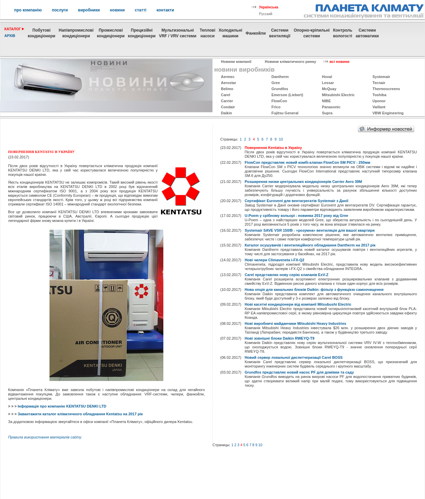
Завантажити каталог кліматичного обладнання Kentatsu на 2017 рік (80, 414)
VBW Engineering (387, 113)
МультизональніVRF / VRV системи (177, 33)
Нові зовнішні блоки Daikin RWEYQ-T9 (279, 338)
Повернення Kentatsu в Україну (273, 148)
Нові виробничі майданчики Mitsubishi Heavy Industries (295, 323)
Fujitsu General (284, 113)
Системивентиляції (279, 33)
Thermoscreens (386, 89)
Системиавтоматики (367, 33)
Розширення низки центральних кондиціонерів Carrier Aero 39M (303, 182)
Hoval (327, 77)
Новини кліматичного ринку (290, 62)
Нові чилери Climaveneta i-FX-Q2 (274, 260)
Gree (275, 83)
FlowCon (279, 101)
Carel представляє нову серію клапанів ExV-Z (286, 275)
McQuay (329, 89)
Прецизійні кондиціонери (142, 33)
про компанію (28, 10)
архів (9, 36)
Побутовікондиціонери (41, 33)
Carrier (227, 101)
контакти (165, 10)
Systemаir (381, 77)
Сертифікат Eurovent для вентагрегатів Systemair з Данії (296, 201)
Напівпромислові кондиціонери (76, 33)
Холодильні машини (230, 33)
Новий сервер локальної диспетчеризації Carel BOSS (293, 357)
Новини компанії (236, 62)
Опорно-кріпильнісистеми (312, 33)
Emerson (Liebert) (287, 95)
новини (117, 10)
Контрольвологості (342, 33)
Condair (228, 107)
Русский (265, 14)
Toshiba (379, 95)
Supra (327, 113)
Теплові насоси (207, 33)
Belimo (227, 89)
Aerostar (228, 83)
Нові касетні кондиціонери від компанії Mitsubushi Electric (297, 304)
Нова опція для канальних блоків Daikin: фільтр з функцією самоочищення (313, 289)
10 (281, 139)
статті (140, 10)
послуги (60, 10)
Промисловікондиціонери (111, 33)
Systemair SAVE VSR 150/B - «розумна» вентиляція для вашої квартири (309, 230)
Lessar (328, 83)
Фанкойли (256, 33)
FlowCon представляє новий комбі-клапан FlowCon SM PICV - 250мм (307, 162)
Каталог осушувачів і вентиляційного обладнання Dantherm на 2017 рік (309, 245)
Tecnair (378, 83)
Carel (225, 95)
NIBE (326, 101)
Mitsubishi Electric (338, 95)
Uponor (379, 101)
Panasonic (331, 107)
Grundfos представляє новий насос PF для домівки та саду (299, 372)
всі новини (340, 62)
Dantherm (280, 77)
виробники (89, 10)
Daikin (226, 113)
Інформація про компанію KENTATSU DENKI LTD (62, 406)
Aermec (227, 77)
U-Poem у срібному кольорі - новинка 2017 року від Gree (296, 216)
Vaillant (379, 107)
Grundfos (279, 89)
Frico (276, 107)
